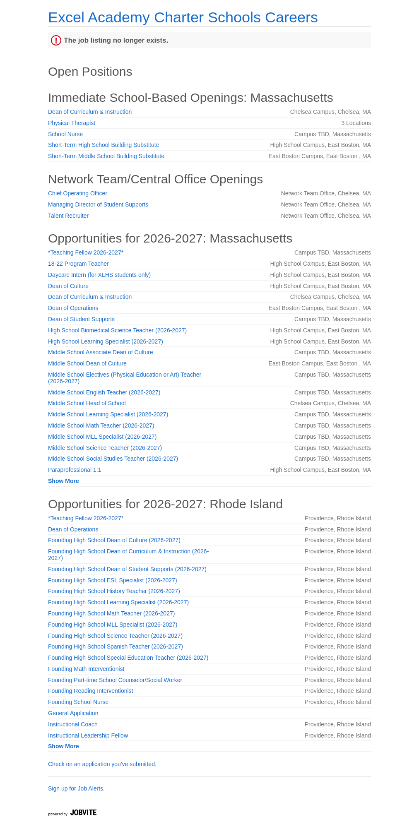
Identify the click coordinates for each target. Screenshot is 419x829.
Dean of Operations (73, 308)
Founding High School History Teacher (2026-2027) (114, 591)
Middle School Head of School (87, 403)
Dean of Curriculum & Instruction (90, 111)
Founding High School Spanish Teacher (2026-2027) (115, 646)
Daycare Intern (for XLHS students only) (99, 275)
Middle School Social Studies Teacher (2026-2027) (113, 458)
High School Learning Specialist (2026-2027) (105, 341)
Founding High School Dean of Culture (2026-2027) (114, 540)
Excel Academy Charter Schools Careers (183, 17)
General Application (73, 713)
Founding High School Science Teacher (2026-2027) (115, 635)
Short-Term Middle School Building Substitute (106, 156)
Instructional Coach (73, 724)
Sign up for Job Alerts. (76, 788)
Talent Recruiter (68, 215)
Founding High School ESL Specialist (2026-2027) (112, 580)
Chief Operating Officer (77, 193)
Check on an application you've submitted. (102, 764)
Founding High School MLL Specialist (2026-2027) (112, 624)
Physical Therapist (71, 123)
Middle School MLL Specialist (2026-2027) (102, 436)
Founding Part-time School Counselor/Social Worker (115, 680)
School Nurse (65, 134)
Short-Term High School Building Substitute (103, 145)
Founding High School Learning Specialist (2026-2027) (118, 602)
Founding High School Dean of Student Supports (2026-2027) (127, 569)
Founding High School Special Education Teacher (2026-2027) (128, 657)
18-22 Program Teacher (78, 263)
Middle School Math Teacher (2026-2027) (101, 425)
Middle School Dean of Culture (87, 363)
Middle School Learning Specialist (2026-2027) (108, 414)
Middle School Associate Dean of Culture (100, 352)
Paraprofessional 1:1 (74, 469)
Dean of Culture (68, 286)
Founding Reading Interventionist (90, 690)
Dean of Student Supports (81, 319)
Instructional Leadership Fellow (88, 735)
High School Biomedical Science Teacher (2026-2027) (117, 330)
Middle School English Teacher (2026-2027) (104, 392)
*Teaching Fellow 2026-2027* (85, 252)
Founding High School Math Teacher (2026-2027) (111, 613)
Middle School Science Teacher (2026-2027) (105, 448)
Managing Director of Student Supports (98, 204)
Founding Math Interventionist (86, 669)
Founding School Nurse (78, 702)
